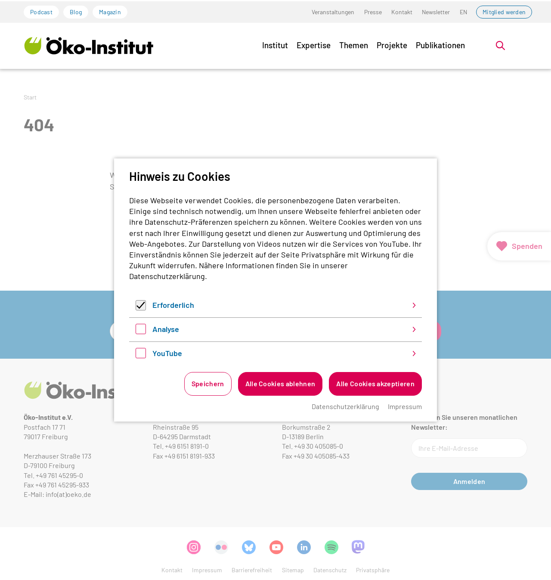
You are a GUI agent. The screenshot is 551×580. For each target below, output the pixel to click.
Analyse (165, 329)
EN (463, 12)
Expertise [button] (314, 45)
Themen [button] (353, 45)
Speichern (208, 383)
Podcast (41, 12)
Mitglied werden (504, 12)
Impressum (405, 406)
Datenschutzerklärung (167, 276)
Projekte (392, 45)
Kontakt (401, 12)
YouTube (167, 353)
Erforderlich (173, 305)
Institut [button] (275, 45)
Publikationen (440, 45)
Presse (373, 12)
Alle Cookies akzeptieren (375, 383)
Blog (76, 12)
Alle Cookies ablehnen (280, 383)
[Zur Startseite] (89, 45)
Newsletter (436, 12)
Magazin (110, 12)
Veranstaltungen (333, 12)
